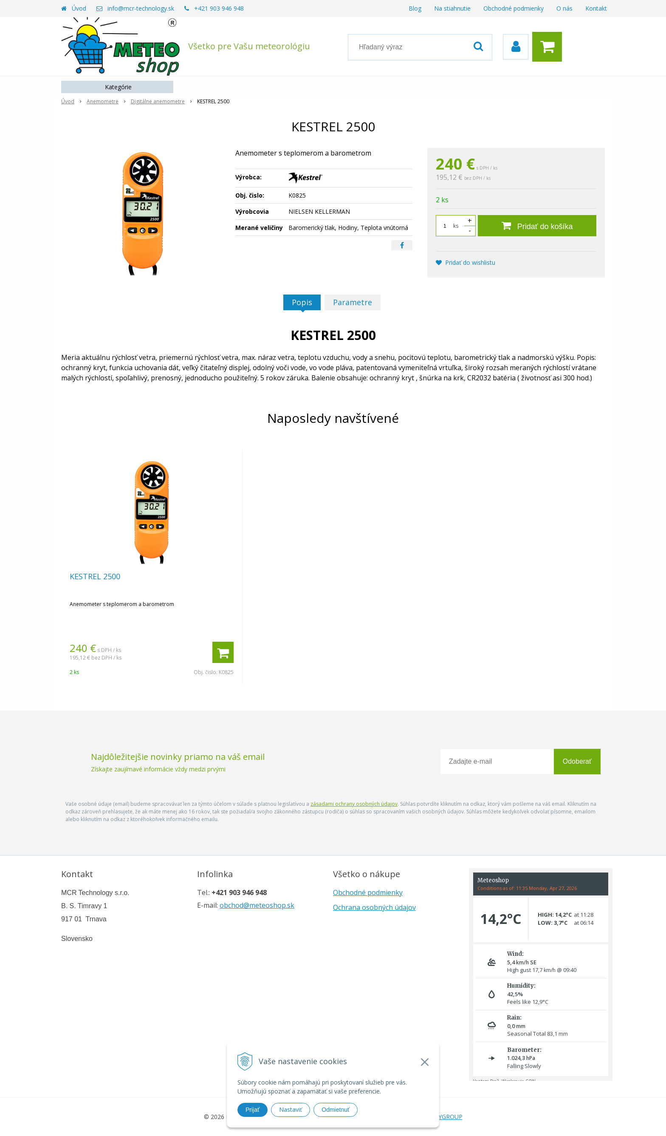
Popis (302, 302)
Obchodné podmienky (513, 8)
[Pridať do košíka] (537, 225)
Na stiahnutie (452, 8)
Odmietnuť (336, 1109)
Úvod (79, 8)
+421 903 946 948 (219, 8)
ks (455, 225)
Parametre (352, 302)
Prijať (253, 1109)
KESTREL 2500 (95, 576)
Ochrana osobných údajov (374, 907)
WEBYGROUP (444, 1117)
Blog (415, 8)
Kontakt (596, 8)
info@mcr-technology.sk (140, 8)
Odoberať (577, 761)
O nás (564, 8)
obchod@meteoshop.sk (257, 905)
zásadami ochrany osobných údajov (354, 803)
